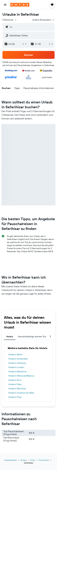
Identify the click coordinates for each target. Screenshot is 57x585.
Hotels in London (16, 367)
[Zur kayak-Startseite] (19, 5)
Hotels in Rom (14, 380)
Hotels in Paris (14, 384)
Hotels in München (17, 388)
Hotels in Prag (14, 397)
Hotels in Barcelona (17, 371)
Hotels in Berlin (15, 354)
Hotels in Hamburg (17, 363)
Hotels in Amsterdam (18, 358)
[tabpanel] (28, 372)
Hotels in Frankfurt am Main (21, 392)
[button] (5, 4)
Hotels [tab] (9, 336)
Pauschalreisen (10, 460)
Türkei (32, 460)
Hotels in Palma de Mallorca (21, 375)
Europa (23, 460)
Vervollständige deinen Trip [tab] (32, 336)
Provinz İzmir (44, 460)
